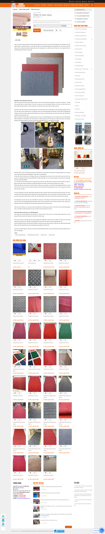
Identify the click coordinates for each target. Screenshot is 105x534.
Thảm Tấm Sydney (79, 55)
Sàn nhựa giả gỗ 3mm (79, 89)
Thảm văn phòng (58, 5)
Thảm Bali (77, 102)
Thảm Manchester (78, 65)
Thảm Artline (77, 62)
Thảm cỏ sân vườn (79, 95)
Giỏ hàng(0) (78, 1)
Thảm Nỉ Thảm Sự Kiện (24, 9)
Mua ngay (37, 30)
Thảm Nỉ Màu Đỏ (32, 263)
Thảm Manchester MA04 (79, 170)
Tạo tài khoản (91, 1)
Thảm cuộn (67, 5)
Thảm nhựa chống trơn (80, 32)
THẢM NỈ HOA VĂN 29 (64, 369)
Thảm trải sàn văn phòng (80, 29)
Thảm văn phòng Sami (20, 234)
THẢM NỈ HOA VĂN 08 (33, 316)
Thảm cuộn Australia (79, 92)
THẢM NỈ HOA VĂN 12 (33, 289)
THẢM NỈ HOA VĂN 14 (18, 475)
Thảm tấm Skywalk (79, 112)
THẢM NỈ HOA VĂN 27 (18, 395)
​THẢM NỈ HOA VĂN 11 (48, 289)
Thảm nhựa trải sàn (79, 79)
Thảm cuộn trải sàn (79, 119)
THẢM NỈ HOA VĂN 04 (48, 316)
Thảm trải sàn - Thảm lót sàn (81, 69)
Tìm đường (3, 517)
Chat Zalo (3, 520)
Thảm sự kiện (74, 5)
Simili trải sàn (78, 82)
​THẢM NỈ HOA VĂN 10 (64, 289)
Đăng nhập (84, 1)
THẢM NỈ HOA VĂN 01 (48, 263)
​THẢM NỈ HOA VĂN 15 (64, 342)
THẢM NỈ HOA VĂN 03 (48, 475)
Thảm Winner (77, 59)
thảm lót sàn (43, 234)
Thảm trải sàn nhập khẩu (80, 39)
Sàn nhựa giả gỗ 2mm (79, 72)
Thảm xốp (77, 75)
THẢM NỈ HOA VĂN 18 (18, 342)
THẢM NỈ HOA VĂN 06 (64, 316)
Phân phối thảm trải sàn (33, 234)
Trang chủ (37, 5)
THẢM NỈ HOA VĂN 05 (33, 475)
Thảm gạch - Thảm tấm (80, 115)
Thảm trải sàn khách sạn (80, 35)
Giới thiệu (43, 5)
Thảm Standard (78, 52)
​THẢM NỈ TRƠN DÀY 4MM (34, 369)
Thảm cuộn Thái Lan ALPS (80, 99)
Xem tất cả (68, 526)
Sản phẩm (49, 5)
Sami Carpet (51, 234)
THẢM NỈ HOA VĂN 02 (64, 263)
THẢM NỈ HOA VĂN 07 (18, 289)
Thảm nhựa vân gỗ (79, 85)
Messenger (3, 524)
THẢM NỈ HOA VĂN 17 (33, 342)
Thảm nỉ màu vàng (35, 9)
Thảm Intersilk (78, 49)
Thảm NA (77, 109)
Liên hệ (86, 5)
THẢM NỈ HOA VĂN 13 (33, 395)
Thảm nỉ (76, 105)
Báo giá (81, 5)
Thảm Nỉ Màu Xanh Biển (18, 263)
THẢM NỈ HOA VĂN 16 (48, 342)
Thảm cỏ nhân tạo (78, 42)
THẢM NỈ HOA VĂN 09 (18, 316)
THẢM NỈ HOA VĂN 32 (48, 369)
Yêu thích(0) (72, 1)
